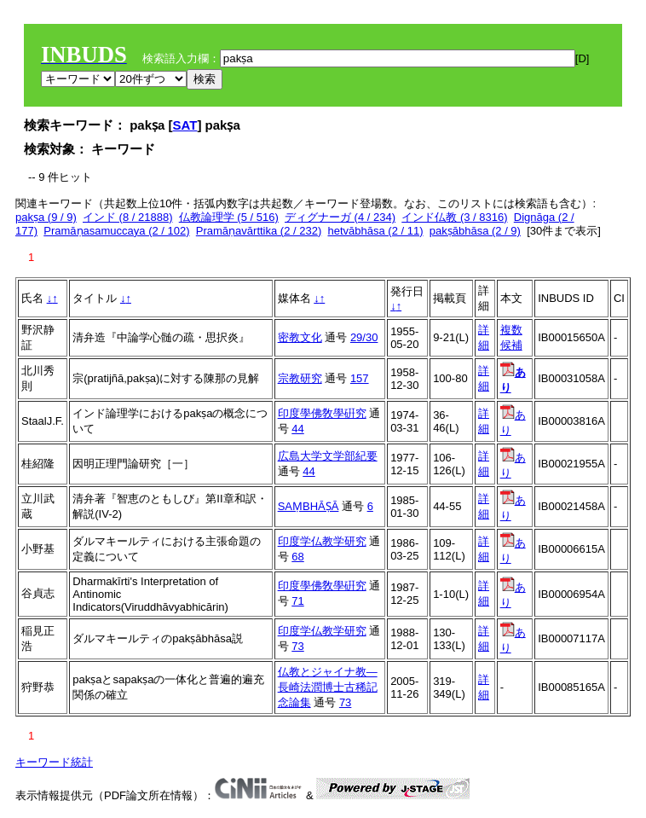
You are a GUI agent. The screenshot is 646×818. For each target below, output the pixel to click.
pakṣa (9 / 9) (46, 217)
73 (297, 646)
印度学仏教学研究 (322, 541)
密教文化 (300, 337)
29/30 (364, 337)
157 (359, 378)
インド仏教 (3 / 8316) (454, 217)
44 (297, 428)
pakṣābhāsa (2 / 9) (475, 230)
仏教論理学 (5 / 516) (229, 217)
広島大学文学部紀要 (328, 456)
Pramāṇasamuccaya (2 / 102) (116, 230)
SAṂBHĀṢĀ (308, 506)
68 (297, 556)
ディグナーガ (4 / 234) (340, 217)
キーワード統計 (54, 762)
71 (297, 601)
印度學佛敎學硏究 (322, 413)
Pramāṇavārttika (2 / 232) (258, 230)
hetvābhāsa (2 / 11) (375, 230)
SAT (185, 125)
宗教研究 (300, 378)
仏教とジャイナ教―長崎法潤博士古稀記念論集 (328, 687)
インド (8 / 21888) (128, 217)
